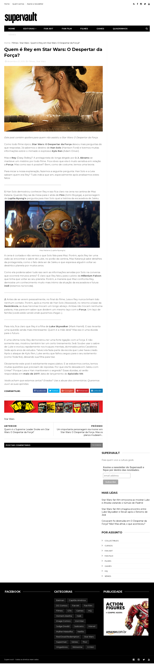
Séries (13, 34)
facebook (91, 452)
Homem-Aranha (64, 622)
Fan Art (108, 557)
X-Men (90, 654)
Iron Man (79, 628)
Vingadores (62, 654)
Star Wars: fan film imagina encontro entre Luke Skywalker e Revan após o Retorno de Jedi (124, 518)
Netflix (81, 638)
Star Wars (25, 43)
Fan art (49, 28)
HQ (105, 578)
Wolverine (77, 654)
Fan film (67, 28)
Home (7, 4)
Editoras (29, 28)
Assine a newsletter (36, 4)
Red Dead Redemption (67, 643)
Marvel (92, 633)
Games (101, 28)
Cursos (108, 552)
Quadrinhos (120, 28)
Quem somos (19, 4)
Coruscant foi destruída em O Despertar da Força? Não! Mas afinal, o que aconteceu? (123, 529)
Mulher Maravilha (64, 638)
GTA (69, 617)
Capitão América (77, 607)
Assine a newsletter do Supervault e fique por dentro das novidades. (123, 475)
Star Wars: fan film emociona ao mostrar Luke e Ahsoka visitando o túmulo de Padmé (125, 508)
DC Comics (61, 612)
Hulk (79, 622)
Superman (61, 648)
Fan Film (108, 562)
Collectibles (111, 547)
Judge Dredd (62, 633)
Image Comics (63, 628)
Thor (85, 648)
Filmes (85, 28)
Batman (60, 607)
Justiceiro (79, 633)
